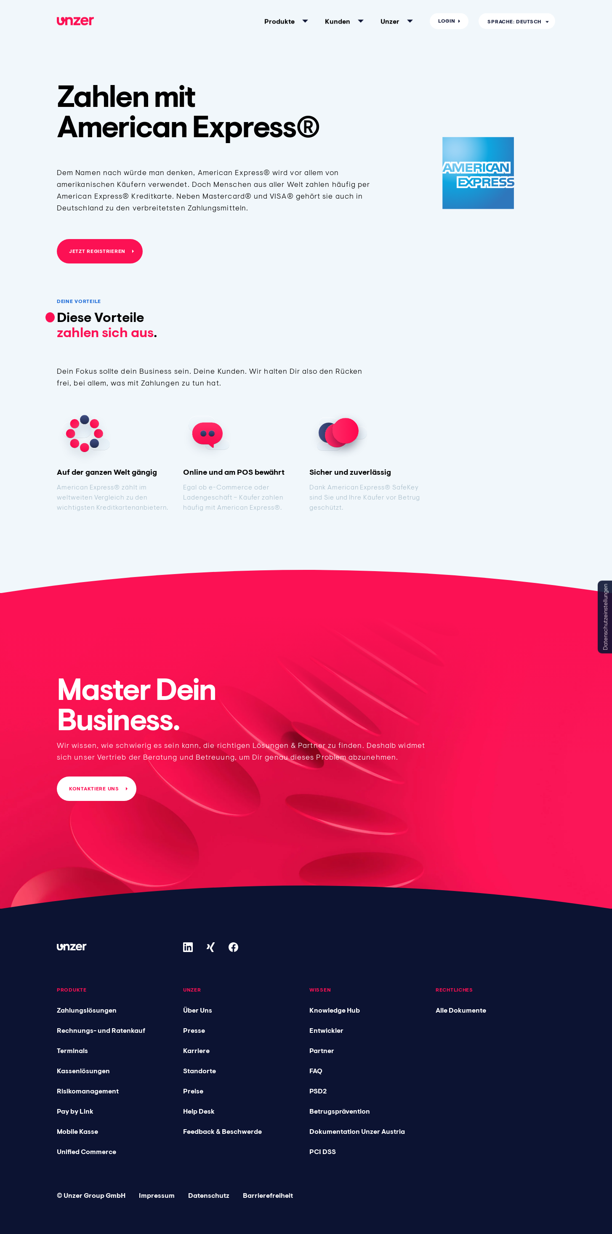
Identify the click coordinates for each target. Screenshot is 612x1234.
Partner (321, 1050)
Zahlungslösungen (87, 1010)
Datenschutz (208, 1195)
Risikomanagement (88, 1091)
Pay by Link (75, 1111)
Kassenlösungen (83, 1070)
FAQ (315, 1070)
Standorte (199, 1070)
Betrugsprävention (339, 1111)
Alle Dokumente (461, 1010)
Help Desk (199, 1111)
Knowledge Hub (334, 1010)
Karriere (196, 1050)
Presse (194, 1030)
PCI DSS (322, 1151)
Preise (193, 1091)
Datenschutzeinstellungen (605, 617)
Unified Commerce (86, 1151)
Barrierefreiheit (268, 1195)
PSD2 (318, 1091)
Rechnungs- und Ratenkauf (101, 1030)
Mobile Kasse (77, 1131)
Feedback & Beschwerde (222, 1131)
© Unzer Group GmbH (91, 1195)
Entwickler (326, 1030)
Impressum (157, 1195)
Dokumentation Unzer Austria (357, 1131)
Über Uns (197, 1010)
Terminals (72, 1050)
